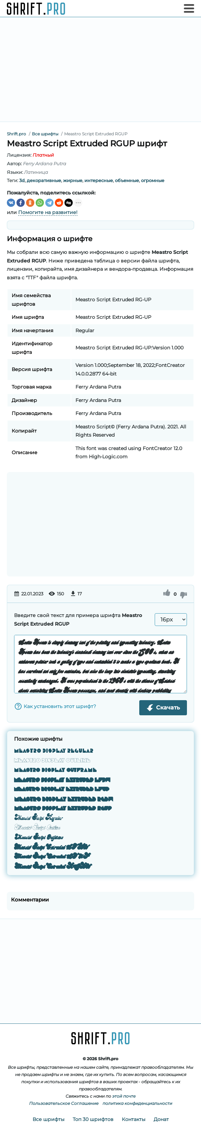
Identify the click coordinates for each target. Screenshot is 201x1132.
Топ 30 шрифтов (93, 1119)
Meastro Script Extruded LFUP (51, 856)
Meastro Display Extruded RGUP (62, 808)
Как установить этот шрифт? (55, 706)
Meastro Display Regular (53, 751)
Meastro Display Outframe (55, 770)
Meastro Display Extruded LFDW (62, 779)
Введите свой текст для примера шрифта (78, 619)
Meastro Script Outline (37, 827)
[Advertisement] (100, 69)
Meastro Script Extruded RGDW (52, 866)
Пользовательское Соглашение (63, 1103)
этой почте (123, 1096)
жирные (72, 180)
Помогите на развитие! (48, 212)
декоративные (44, 180)
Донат (161, 1119)
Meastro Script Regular (38, 818)
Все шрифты (48, 1119)
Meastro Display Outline (52, 760)
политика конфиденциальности (137, 1103)
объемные (127, 180)
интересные (98, 180)
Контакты (133, 1119)
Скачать (163, 707)
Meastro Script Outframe (38, 837)
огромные (152, 180)
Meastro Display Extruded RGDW (63, 799)
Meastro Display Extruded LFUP (61, 789)
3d (22, 180)
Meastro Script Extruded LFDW (51, 847)
